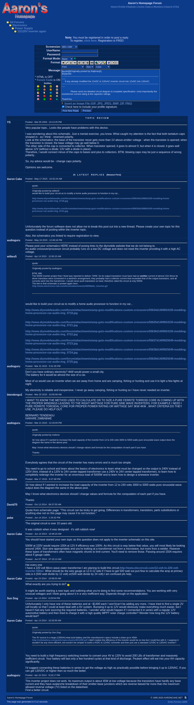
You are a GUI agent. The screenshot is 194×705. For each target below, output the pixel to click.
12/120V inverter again (32, 31)
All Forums (17, 22)
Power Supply (24, 28)
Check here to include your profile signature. (91, 106)
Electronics (20, 25)
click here (90, 40)
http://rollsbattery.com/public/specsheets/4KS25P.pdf (59, 640)
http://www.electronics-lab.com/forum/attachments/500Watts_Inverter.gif (69, 286)
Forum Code (45, 80)
